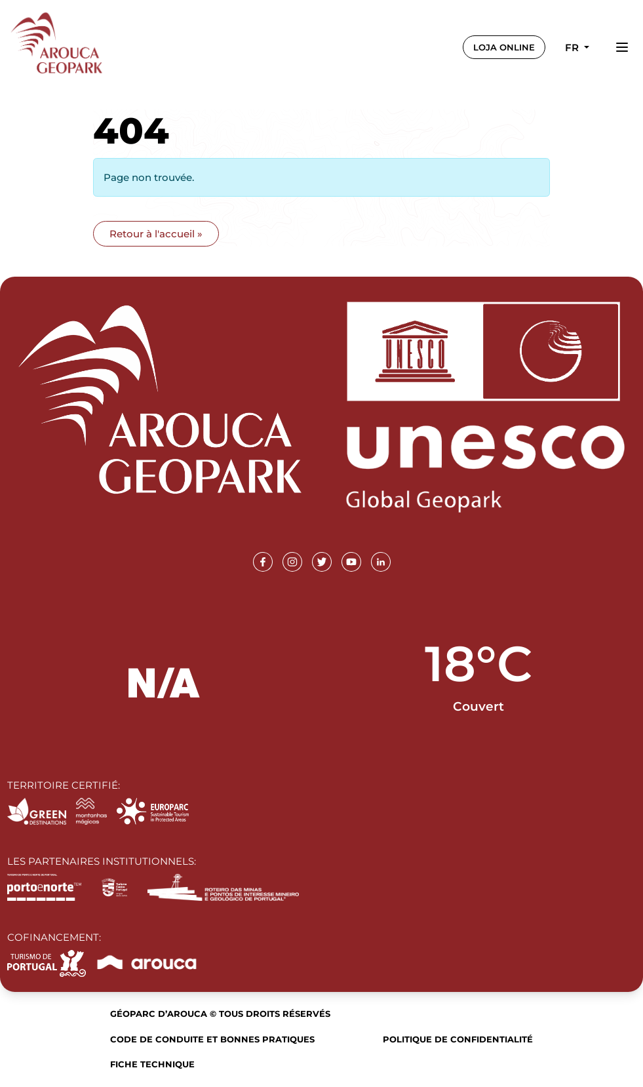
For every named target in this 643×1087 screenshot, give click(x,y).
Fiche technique (152, 1064)
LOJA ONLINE (504, 47)
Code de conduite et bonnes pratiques (212, 1039)
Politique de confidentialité (458, 1039)
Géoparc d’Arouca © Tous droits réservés (220, 1013)
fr (573, 47)
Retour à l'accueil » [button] (156, 233)
